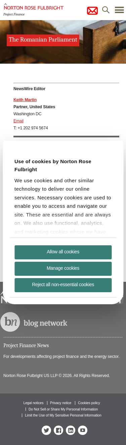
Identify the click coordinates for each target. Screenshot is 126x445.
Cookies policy (89, 403)
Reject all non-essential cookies (63, 284)
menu (119, 11)
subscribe (92, 10)
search (106, 11)
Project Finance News (26, 345)
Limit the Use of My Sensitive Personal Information (63, 415)
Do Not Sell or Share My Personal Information (63, 409)
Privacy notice (60, 403)
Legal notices (33, 403)
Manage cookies (63, 268)
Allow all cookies (63, 251)
